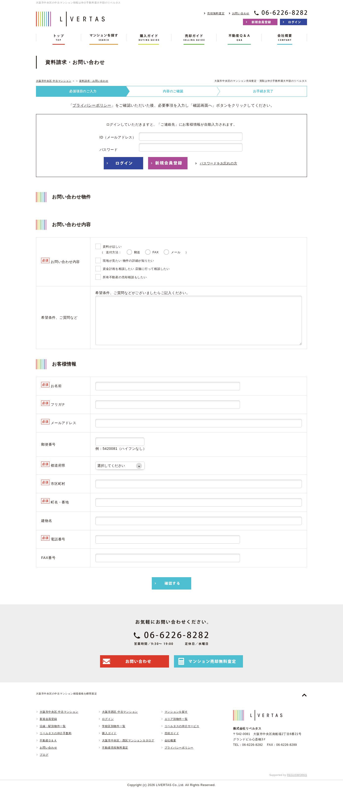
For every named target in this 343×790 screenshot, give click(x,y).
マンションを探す (176, 711)
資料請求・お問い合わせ (93, 80)
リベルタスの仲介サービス (182, 726)
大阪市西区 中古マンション (120, 711)
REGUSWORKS (297, 775)
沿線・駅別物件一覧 (53, 726)
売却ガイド (172, 733)
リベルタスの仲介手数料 (55, 733)
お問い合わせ (241, 13)
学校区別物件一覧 (113, 726)
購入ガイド (109, 733)
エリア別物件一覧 (176, 718)
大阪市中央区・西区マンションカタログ (128, 740)
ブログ (44, 754)
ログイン (108, 718)
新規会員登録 (48, 718)
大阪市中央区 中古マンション (53, 80)
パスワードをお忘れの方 (218, 163)
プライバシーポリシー (91, 105)
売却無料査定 (216, 13)
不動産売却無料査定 (115, 747)
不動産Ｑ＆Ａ (48, 740)
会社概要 (170, 740)
